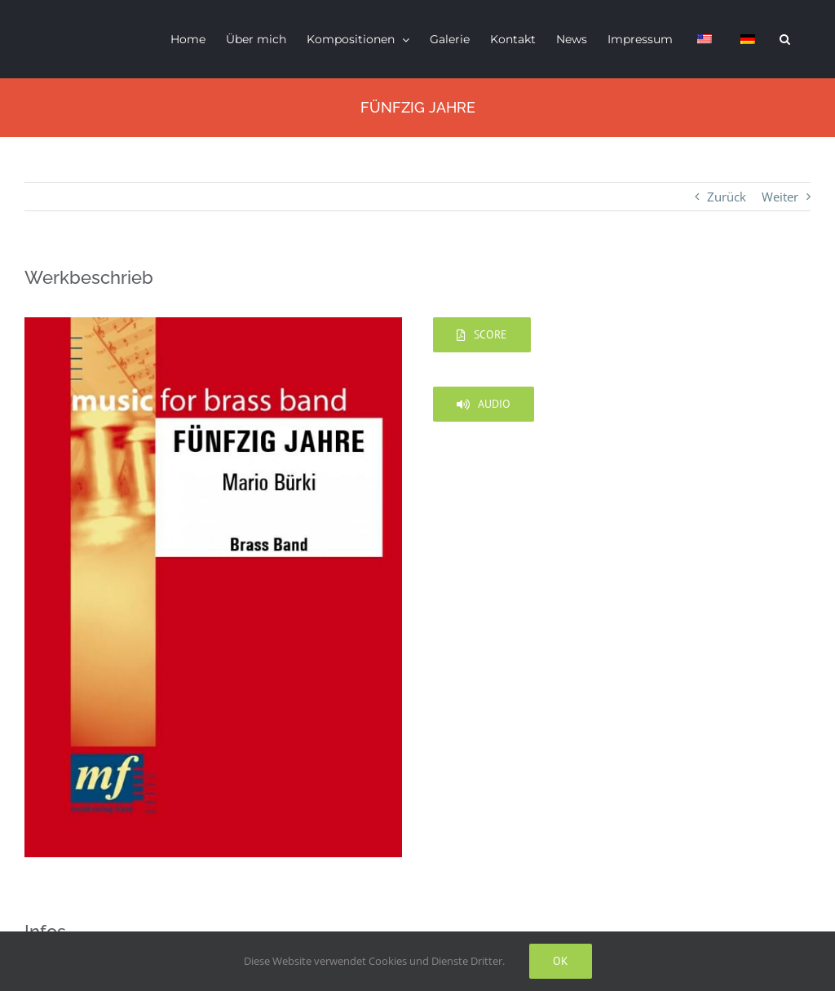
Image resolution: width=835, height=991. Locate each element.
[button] (785, 39)
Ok (560, 960)
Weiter (780, 196)
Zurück (726, 196)
